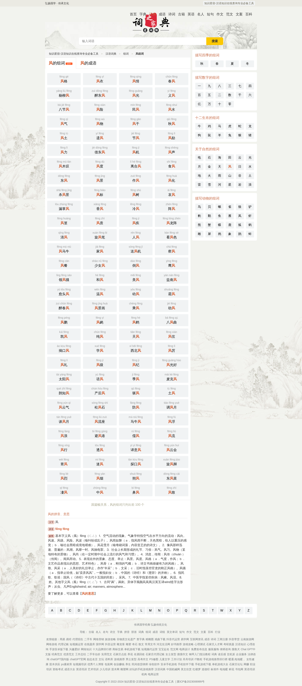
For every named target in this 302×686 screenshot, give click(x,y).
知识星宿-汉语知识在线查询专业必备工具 (229, 3)
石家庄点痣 (120, 654)
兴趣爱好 (74, 649)
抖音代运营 (173, 639)
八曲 (172, 319)
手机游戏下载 (203, 664)
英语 (189, 14)
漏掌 (64, 206)
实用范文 (106, 654)
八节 (64, 107)
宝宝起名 (164, 649)
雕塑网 (124, 669)
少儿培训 (105, 669)
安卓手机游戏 (169, 664)
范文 (228, 14)
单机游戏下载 (132, 649)
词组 (162, 631)
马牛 (64, 248)
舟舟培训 (188, 659)
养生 (128, 664)
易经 (68, 639)
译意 (136, 447)
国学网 (100, 644)
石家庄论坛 (236, 664)
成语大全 (69, 669)
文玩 (101, 659)
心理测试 (200, 644)
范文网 (174, 649)
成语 (161, 14)
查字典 (141, 639)
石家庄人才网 (214, 644)
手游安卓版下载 (58, 649)
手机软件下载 (186, 664)
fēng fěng (62, 529)
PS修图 (153, 659)
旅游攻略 (110, 639)
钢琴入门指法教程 (200, 654)
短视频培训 (79, 664)
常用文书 (150, 644)
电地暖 (224, 669)
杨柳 (64, 93)
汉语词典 (151, 21)
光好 (172, 362)
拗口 (64, 348)
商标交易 (117, 649)
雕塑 (128, 644)
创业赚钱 (119, 664)
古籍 (180, 14)
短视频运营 (76, 644)
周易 (62, 639)
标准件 (215, 669)
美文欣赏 (186, 669)
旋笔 (100, 234)
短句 (209, 14)
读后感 (222, 654)
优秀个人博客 (95, 664)
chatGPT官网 (78, 659)
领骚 (64, 277)
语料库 (109, 659)
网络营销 (98, 639)
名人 (199, 14)
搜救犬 (236, 649)
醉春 (64, 305)
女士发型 (170, 654)
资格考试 (58, 669)
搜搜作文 (182, 654)
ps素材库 (66, 664)
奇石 (135, 644)
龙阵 (172, 220)
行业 (217, 631)
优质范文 (68, 654)
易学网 (185, 639)
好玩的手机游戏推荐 (141, 669)
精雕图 (150, 639)
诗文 (112, 631)
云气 (64, 404)
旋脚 (172, 461)
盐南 (172, 277)
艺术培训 (93, 669)
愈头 (64, 291)
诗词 (170, 14)
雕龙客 (121, 644)
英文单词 (172, 631)
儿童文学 (164, 659)
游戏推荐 (119, 659)
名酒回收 (139, 654)
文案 (238, 14)
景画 (100, 305)
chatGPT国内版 (59, 659)
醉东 (100, 93)
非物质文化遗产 (126, 639)
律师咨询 (225, 649)
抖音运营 (110, 644)
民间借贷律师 (140, 664)
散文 (141, 644)
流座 (100, 419)
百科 (247, 14)
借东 (100, 149)
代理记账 (63, 644)
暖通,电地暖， (236, 659)
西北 (136, 348)
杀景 (64, 192)
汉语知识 (240, 644)
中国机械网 (173, 669)
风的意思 (88, 593)
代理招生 (77, 639)
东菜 (172, 475)
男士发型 (131, 659)
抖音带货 (234, 639)
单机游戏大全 (220, 664)
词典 (151, 14)
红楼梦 (197, 669)
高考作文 (143, 659)
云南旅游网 (247, 639)
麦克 (172, 376)
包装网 (109, 664)
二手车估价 (93, 654)
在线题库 (89, 644)
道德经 (206, 669)
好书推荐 (176, 644)
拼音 (127, 631)
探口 (136, 461)
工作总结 (80, 654)
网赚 (246, 664)
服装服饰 (213, 649)
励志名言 (92, 659)
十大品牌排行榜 (102, 649)
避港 (100, 433)
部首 (134, 631)
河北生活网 (163, 644)
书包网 (239, 669)
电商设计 (184, 649)
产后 (100, 390)
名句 (105, 631)
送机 (136, 248)
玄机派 (231, 654)
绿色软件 (154, 664)
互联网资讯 (196, 639)
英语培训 (81, 669)
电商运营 (153, 674)
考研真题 (228, 644)
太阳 (64, 376)
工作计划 (176, 659)
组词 (126, 53)
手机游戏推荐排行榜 (215, 659)
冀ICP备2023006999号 (190, 681)
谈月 (64, 419)
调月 (172, 404)
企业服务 (241, 654)
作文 (218, 14)
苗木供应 (54, 664)
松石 (100, 404)
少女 (100, 263)
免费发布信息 (199, 649)
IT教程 (198, 659)
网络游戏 (51, 644)
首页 (132, 14)
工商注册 (222, 639)
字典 (141, 14)
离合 (136, 163)
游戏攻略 (188, 644)
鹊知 (64, 390)
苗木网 (115, 669)
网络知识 (86, 649)
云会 (172, 447)
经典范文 (57, 654)
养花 (130, 654)
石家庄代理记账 (155, 654)
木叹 (64, 163)
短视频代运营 (149, 649)
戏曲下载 (160, 639)
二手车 (88, 639)
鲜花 (231, 669)
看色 (172, 234)
